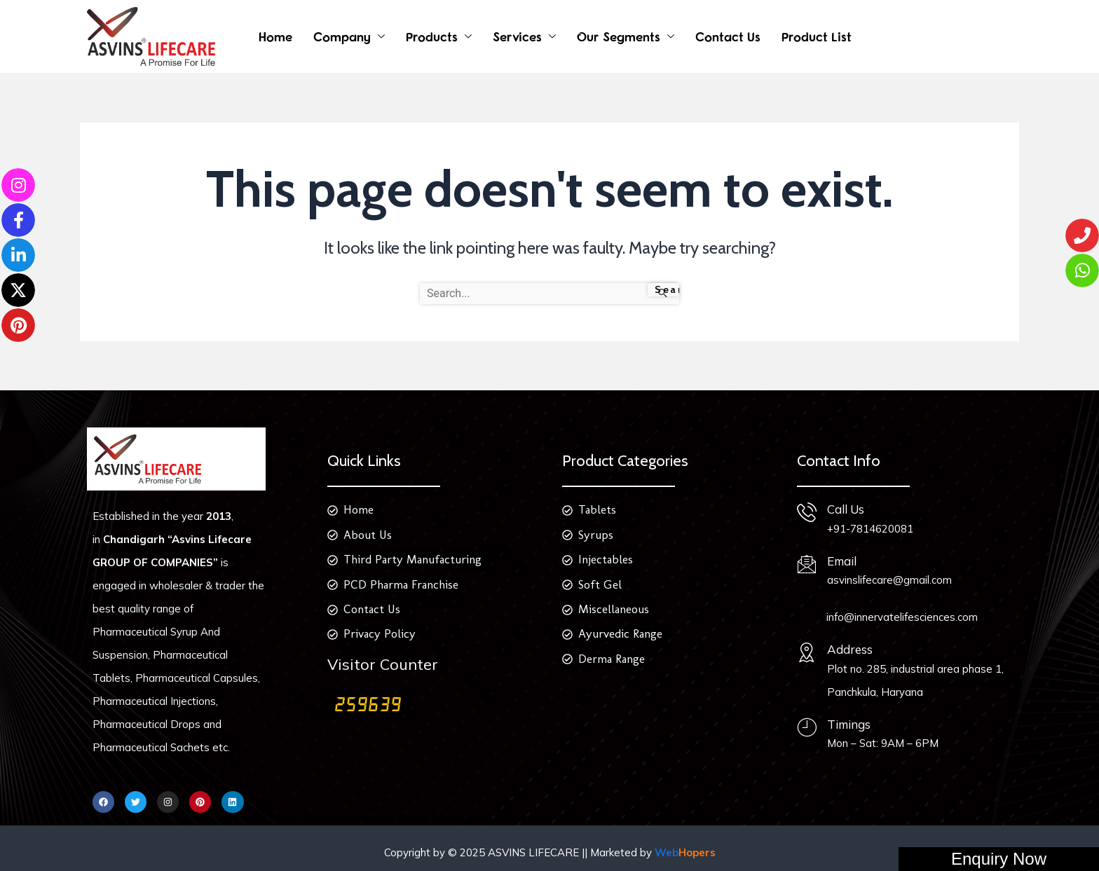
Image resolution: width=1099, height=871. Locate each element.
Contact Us (727, 36)
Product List (816, 36)
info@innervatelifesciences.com (902, 617)
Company (342, 36)
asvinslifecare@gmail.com (889, 580)
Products (432, 36)
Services (517, 36)
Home (275, 36)
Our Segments (618, 36)
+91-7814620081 (870, 528)
